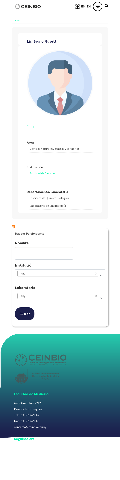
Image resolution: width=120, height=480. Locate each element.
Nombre (22, 243)
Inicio (17, 20)
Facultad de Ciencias (42, 173)
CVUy (30, 126)
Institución (24, 265)
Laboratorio (25, 287)
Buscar (25, 314)
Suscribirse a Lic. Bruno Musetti (13, 226)
